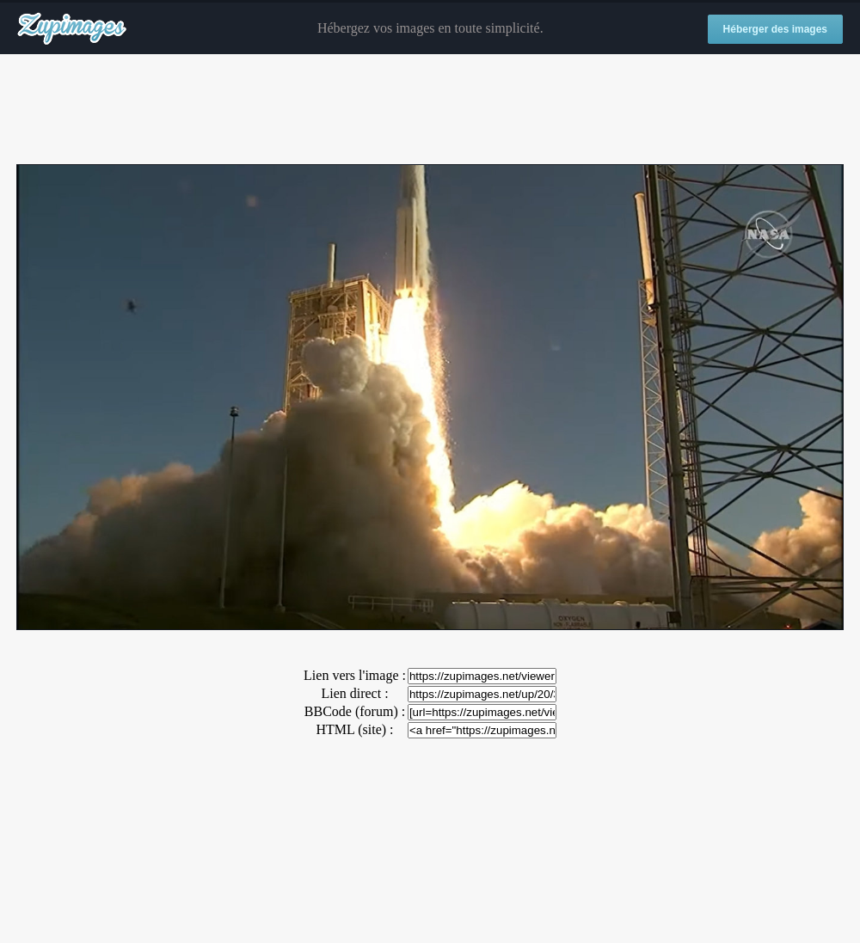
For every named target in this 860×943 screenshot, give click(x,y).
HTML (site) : (354, 729)
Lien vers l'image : (355, 675)
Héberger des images (775, 29)
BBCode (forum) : (354, 711)
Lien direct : (354, 693)
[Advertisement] (430, 110)
